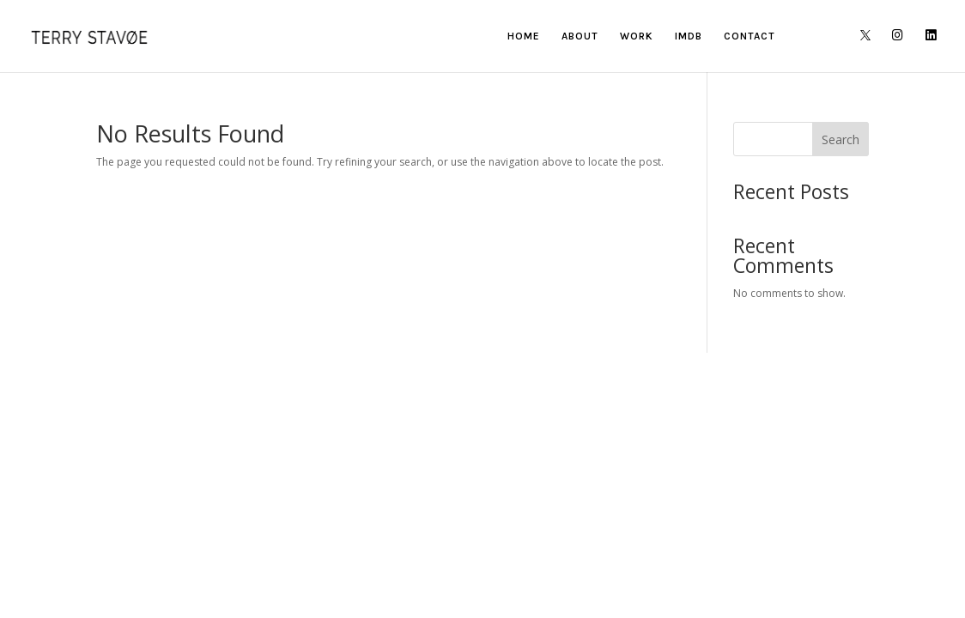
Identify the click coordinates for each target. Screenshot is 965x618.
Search (840, 139)
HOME (523, 36)
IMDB (688, 36)
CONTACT (749, 36)
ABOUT (579, 36)
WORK (636, 36)
